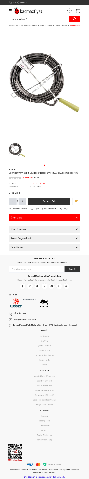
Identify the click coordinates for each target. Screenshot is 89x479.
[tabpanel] (17, 150)
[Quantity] (18, 201)
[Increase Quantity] (22, 201)
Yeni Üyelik (44, 336)
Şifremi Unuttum (44, 345)
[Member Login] (69, 11)
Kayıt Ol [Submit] (72, 269)
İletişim (44, 364)
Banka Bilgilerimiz (44, 435)
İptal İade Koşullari (44, 385)
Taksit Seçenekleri (21, 238)
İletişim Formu (44, 350)
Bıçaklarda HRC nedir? (44, 395)
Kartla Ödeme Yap (44, 440)
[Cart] (77, 11)
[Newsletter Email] (44, 269)
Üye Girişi (44, 341)
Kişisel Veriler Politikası (44, 390)
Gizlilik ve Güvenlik (44, 381)
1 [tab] (44, 165)
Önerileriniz (17, 247)
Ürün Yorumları (19, 229)
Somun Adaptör (40, 183)
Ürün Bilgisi (16, 217)
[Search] (44, 19)
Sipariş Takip (44, 421)
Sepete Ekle (49, 201)
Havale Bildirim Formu (44, 355)
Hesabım (44, 416)
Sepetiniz (44, 430)
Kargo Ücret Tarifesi (44, 404)
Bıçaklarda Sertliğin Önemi (44, 400)
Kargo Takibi (44, 360)
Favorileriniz (45, 425)
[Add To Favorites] (76, 201)
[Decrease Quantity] (13, 201)
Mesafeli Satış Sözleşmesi (44, 376)
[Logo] (29, 10)
